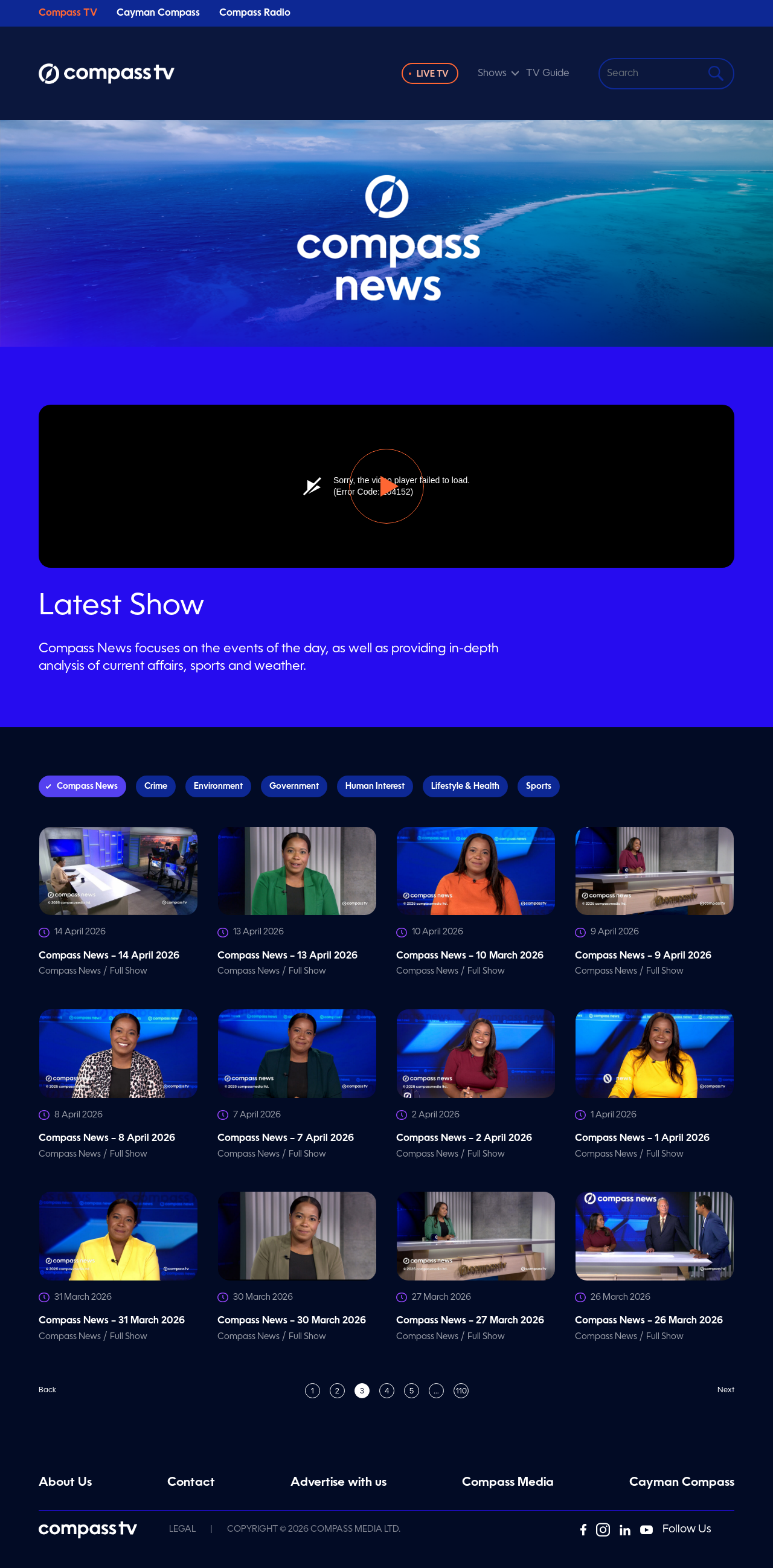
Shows (492, 74)
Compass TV (68, 13)
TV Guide (547, 74)
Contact (191, 1483)
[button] (386, 486)
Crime (155, 786)
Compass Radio (254, 13)
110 (461, 1391)
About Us (65, 1483)
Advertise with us (338, 1483)
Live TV (433, 74)
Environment (218, 786)
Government (294, 786)
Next (725, 1390)
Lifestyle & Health (465, 786)
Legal (182, 1529)
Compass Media (508, 1483)
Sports (538, 786)
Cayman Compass (158, 13)
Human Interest (375, 786)
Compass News (87, 786)
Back (47, 1390)
